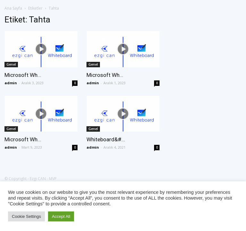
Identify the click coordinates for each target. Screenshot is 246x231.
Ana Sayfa (13, 8)
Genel (11, 64)
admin (10, 82)
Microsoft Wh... (22, 75)
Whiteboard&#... (105, 139)
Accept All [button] (61, 216)
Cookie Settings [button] (26, 216)
